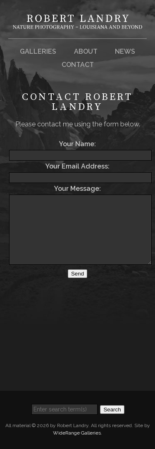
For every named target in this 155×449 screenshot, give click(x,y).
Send (77, 274)
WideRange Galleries (77, 433)
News (125, 51)
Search (112, 409)
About (86, 51)
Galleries (38, 51)
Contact (78, 65)
